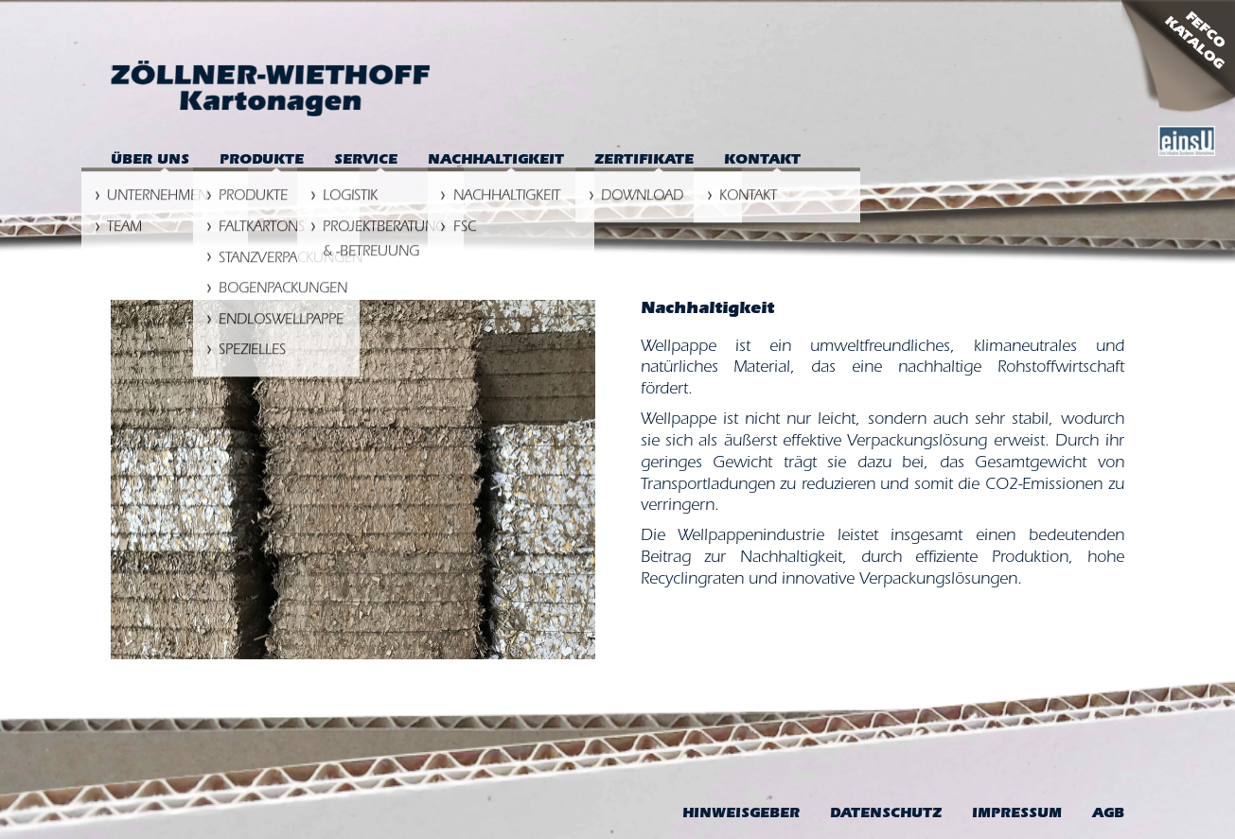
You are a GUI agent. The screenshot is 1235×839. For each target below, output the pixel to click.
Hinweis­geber (741, 815)
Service (365, 161)
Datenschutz (886, 815)
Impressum (1017, 815)
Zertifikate (644, 161)
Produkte (262, 161)
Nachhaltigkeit (496, 161)
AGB (1108, 815)
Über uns (150, 161)
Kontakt (762, 161)
